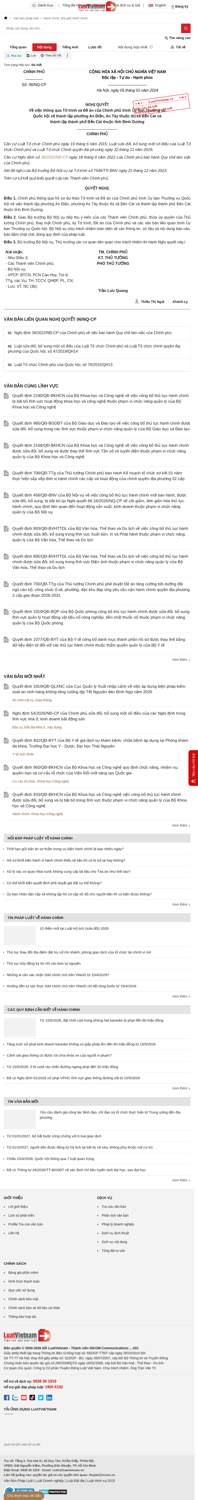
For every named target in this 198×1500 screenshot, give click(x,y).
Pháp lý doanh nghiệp (118, 1224)
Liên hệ (13, 1233)
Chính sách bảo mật (23, 1299)
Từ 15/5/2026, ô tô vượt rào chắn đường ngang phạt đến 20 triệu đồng (62, 1067)
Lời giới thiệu (18, 1207)
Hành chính (21, 814)
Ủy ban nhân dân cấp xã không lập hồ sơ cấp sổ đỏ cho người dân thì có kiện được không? (79, 894)
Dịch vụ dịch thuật (115, 1233)
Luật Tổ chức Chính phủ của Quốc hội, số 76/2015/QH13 (64, 365)
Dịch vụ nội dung (114, 1242)
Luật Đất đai (75, 1481)
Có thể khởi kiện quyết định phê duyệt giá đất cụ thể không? (54, 883)
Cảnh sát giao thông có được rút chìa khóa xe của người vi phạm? (59, 1055)
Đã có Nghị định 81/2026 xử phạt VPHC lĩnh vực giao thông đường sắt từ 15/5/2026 (73, 1078)
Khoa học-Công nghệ (53, 781)
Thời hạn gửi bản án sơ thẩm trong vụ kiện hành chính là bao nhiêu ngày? (65, 849)
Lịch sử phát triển (21, 1215)
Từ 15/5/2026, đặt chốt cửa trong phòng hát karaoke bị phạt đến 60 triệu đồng (101, 1020)
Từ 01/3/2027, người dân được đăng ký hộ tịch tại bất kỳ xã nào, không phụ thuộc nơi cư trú (80, 1147)
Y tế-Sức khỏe (23, 754)
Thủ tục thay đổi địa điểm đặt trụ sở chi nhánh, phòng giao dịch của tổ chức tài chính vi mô (79, 952)
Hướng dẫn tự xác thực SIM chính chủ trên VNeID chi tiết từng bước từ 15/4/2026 (71, 986)
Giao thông (43, 700)
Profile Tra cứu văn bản (25, 1224)
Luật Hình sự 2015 (101, 1481)
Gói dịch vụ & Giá (127, 5)
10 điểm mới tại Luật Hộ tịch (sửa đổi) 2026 (74, 928)
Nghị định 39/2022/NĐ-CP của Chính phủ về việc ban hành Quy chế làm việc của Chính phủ (93, 333)
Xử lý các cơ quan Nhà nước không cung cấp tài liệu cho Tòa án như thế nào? (68, 871)
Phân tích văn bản (115, 1215)
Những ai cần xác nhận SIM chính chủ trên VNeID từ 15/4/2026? (58, 975)
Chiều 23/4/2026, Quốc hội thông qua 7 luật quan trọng (50, 1159)
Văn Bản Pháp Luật (18, 1481)
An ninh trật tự (23, 700)
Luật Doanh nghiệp (49, 1481)
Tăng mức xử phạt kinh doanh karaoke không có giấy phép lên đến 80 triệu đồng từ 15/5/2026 (81, 1044)
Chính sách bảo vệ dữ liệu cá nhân (34, 1308)
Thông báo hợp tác (22, 1317)
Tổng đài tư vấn (113, 1251)
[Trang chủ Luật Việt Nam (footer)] (97, 1335)
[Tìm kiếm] (186, 28)
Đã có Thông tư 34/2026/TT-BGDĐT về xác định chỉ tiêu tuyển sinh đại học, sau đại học (76, 1170)
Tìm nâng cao (177, 38)
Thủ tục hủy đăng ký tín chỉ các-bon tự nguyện (44, 963)
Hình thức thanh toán (24, 1281)
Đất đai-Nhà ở (34, 727)
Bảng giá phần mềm (23, 1272)
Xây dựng (54, 727)
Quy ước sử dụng (21, 1290)
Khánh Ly (180, 302)
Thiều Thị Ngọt (149, 301)
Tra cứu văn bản (114, 1207)
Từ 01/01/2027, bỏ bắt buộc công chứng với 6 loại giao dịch (54, 1136)
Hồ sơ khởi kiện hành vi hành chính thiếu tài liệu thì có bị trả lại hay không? (66, 860)
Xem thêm (181, 660)
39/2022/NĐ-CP (54, 157)
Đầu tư (17, 727)
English (157, 5)
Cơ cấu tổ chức (23, 781)
